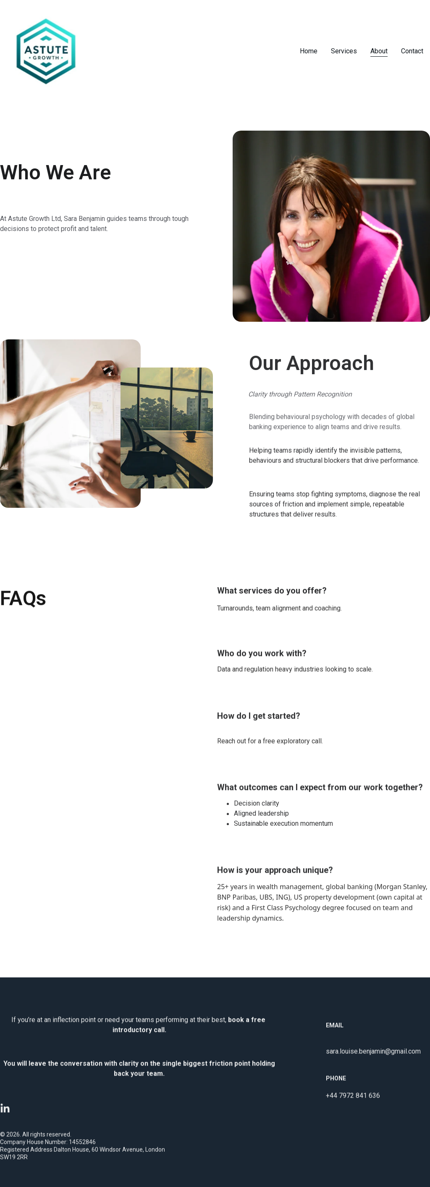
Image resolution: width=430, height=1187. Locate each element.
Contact (412, 51)
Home (308, 51)
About (379, 51)
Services (344, 51)
